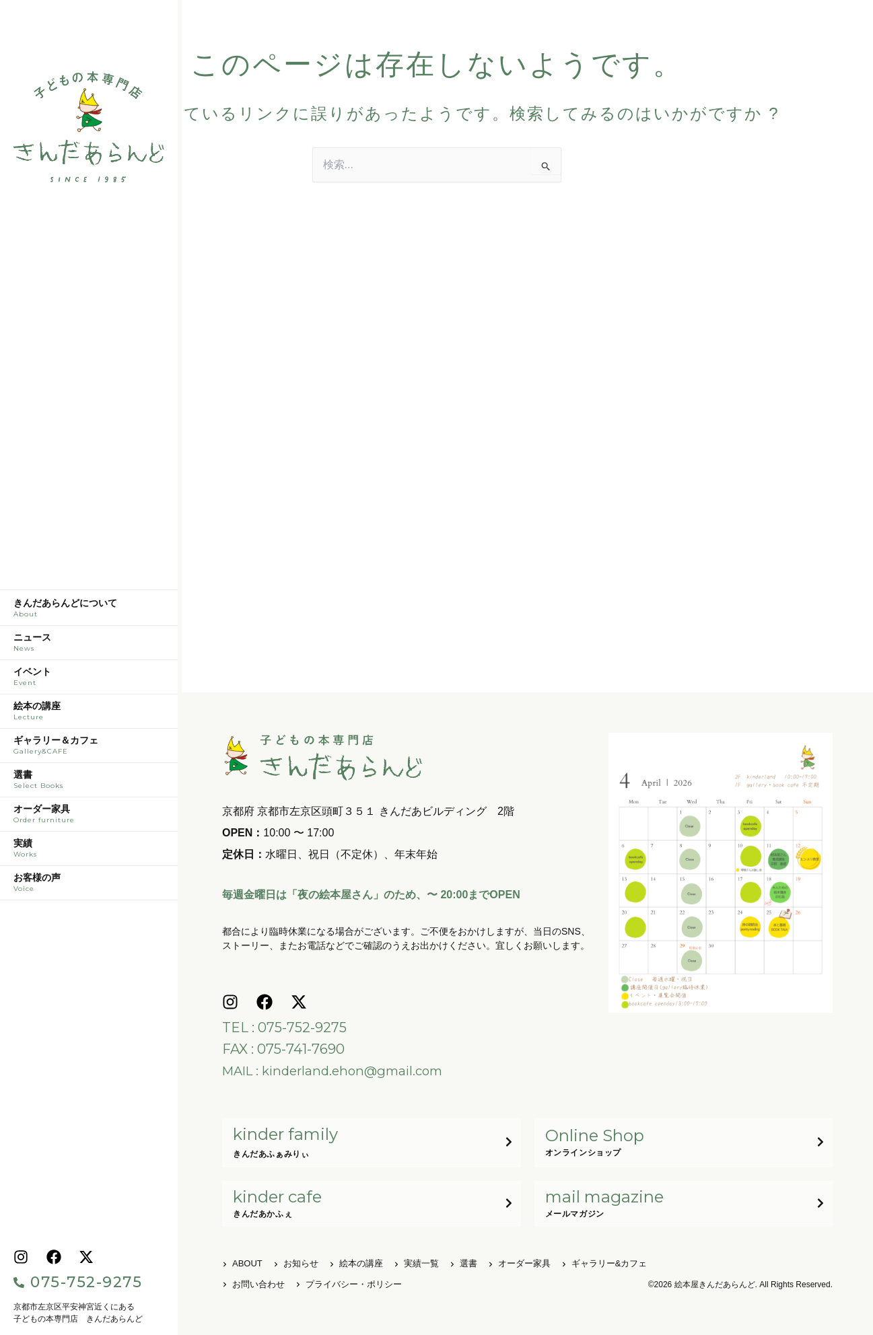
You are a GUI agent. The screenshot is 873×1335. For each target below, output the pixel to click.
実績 (88, 851)
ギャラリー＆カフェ (88, 748)
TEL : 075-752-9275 (284, 1025)
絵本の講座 (88, 714)
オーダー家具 (88, 817)
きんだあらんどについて (88, 611)
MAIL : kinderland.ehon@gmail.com (339, 1068)
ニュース (88, 646)
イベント (88, 680)
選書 (88, 783)
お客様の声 (88, 886)
